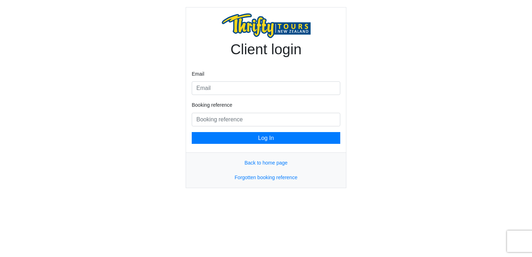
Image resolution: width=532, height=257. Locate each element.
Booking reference (212, 105)
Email (198, 74)
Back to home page (266, 163)
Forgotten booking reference (266, 177)
